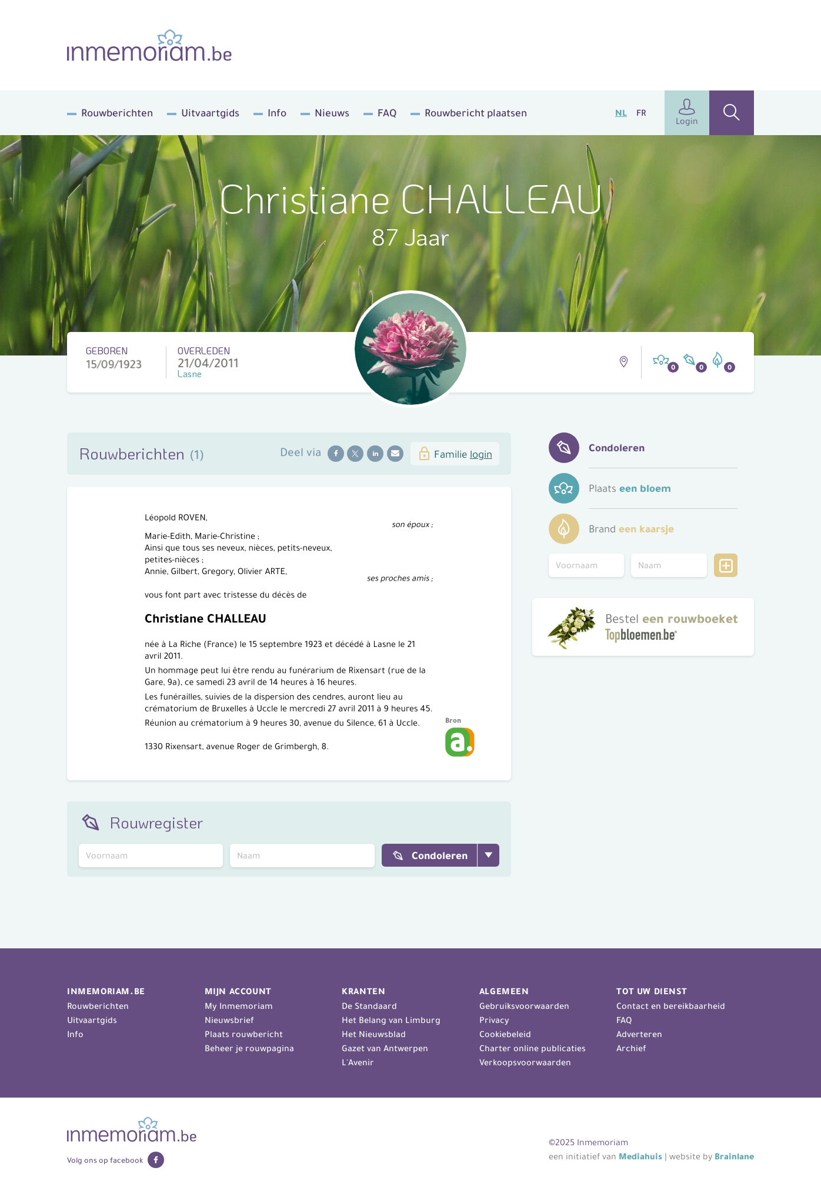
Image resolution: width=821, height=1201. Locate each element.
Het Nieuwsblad (374, 1034)
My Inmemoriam (239, 1006)
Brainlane (734, 1156)
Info (277, 113)
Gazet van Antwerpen (385, 1048)
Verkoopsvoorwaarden (525, 1062)
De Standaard (369, 1006)
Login (687, 112)
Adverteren (639, 1034)
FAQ (387, 113)
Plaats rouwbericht (244, 1034)
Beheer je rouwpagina (249, 1048)
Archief (631, 1048)
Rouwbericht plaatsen (476, 113)
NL (621, 113)
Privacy (494, 1020)
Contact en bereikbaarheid (670, 1006)
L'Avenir (358, 1062)
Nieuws (332, 113)
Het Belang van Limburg (391, 1020)
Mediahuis (640, 1156)
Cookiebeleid (505, 1034)
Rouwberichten (117, 113)
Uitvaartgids (210, 113)
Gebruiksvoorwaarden (524, 1006)
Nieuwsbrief (229, 1020)
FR (641, 113)
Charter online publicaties (532, 1048)
